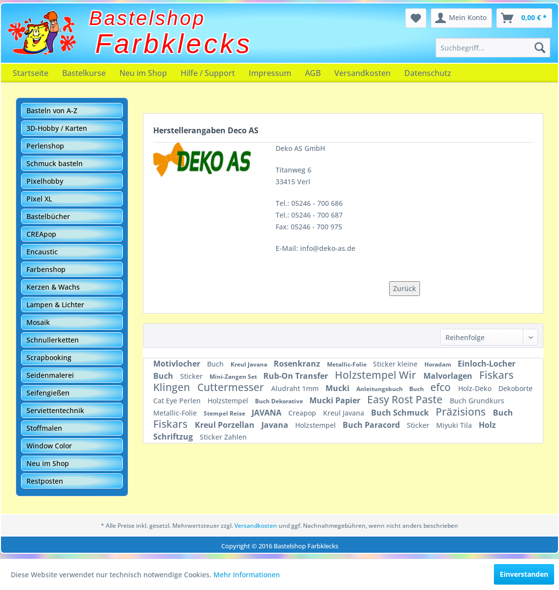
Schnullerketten (52, 339)
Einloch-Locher (486, 363)
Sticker (192, 376)
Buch (216, 364)
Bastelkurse (84, 73)
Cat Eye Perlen (178, 400)
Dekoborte (515, 388)
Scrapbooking (48, 357)
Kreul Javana (250, 364)
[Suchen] (540, 47)
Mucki (338, 388)
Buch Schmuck (401, 412)
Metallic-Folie (347, 364)
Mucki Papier (335, 400)
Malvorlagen (448, 375)
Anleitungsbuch (380, 389)
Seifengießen (48, 392)
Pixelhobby (44, 181)
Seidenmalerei (50, 375)
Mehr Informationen (246, 574)
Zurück (404, 288)
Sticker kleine (396, 364)
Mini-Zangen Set (234, 376)
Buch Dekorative (279, 401)
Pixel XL (39, 198)
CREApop (41, 234)
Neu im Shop (143, 73)
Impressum (270, 73)
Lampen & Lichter (55, 304)
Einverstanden (524, 574)
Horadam (438, 364)
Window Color (49, 445)
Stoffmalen (44, 428)
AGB (313, 73)
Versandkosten (362, 73)
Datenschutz (427, 73)
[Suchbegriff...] (493, 47)
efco (441, 387)
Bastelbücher (48, 216)
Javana (275, 424)
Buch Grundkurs (477, 400)
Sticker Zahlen (223, 437)
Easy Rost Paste (406, 399)
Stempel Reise (225, 413)
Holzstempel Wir (377, 375)
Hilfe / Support (208, 73)
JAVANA (267, 412)
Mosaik (38, 322)
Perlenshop (45, 145)
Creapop (303, 413)
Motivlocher (177, 363)
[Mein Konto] (461, 18)
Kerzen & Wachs (53, 287)
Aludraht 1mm (296, 388)
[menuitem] (493, 47)
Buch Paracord (372, 424)
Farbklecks (174, 43)
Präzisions (462, 411)
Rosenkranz (298, 363)
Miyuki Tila (455, 425)
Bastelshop (147, 18)
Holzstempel (229, 400)
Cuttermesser (231, 387)
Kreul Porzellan (225, 424)
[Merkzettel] (415, 18)
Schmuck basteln (54, 163)
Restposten (44, 481)
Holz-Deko (475, 388)
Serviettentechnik (55, 410)
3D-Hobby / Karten (56, 128)
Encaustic (42, 251)
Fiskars (171, 424)
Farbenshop (46, 269)
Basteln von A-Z (51, 110)
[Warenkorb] (524, 18)
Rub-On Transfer (296, 375)
